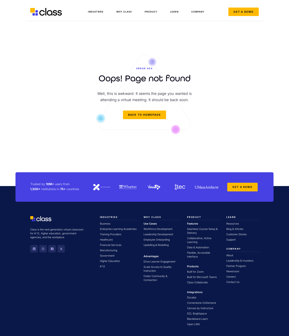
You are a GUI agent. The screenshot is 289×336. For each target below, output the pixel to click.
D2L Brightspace (197, 313)
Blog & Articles (234, 228)
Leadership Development (158, 234)
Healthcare (106, 239)
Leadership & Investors (239, 260)
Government (107, 255)
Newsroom (232, 271)
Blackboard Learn (197, 318)
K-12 (102, 266)
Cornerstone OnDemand (201, 302)
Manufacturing (108, 250)
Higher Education (110, 260)
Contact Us (232, 282)
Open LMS (193, 324)
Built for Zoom (195, 271)
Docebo (191, 297)
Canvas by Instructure (200, 308)
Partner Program (236, 265)
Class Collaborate (197, 282)
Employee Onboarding (157, 239)
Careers (231, 276)
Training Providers (110, 234)
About (229, 255)
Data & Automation (198, 247)
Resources (232, 223)
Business (105, 223)
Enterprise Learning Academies (118, 228)
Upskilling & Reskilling (156, 244)
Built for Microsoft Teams (202, 277)
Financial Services (110, 244)
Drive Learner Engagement (159, 261)
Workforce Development (158, 228)
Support (231, 239)
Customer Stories (236, 234)
